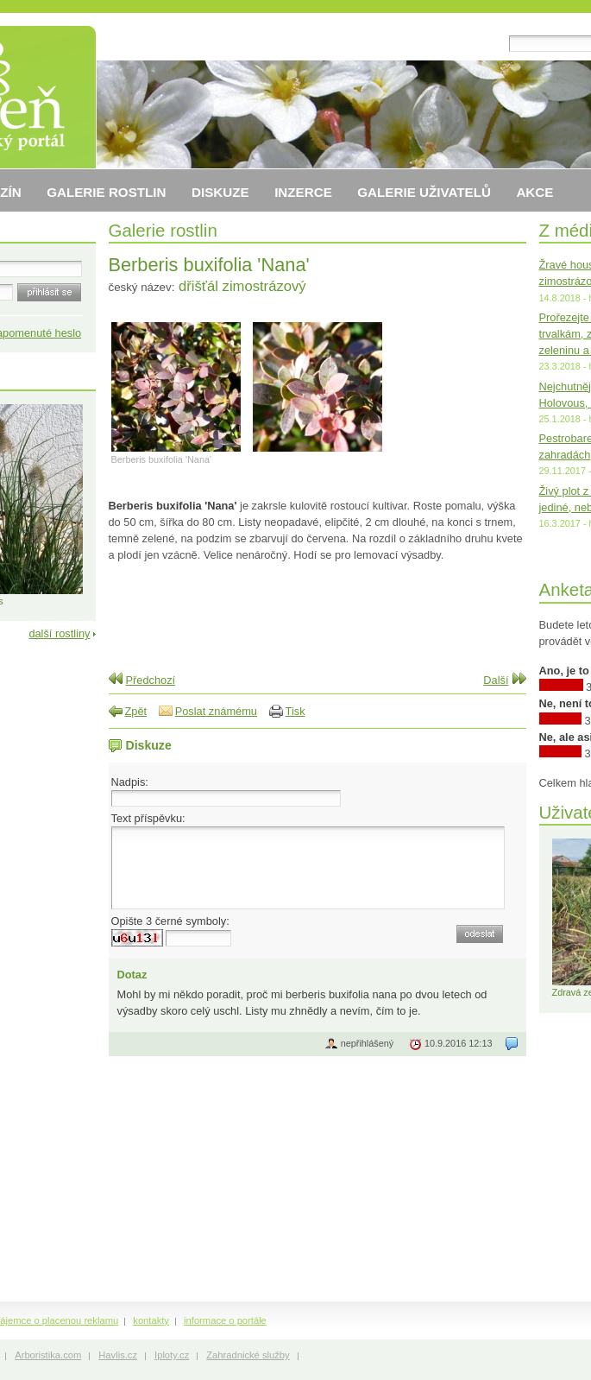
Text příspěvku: (148, 818)
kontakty (151, 1320)
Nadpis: (129, 781)
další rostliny (59, 633)
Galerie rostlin (163, 230)
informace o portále (225, 1320)
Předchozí (151, 680)
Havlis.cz (117, 1355)
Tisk (295, 711)
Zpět (136, 711)
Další (495, 680)
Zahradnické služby (247, 1355)
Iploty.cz (171, 1355)
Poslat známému (216, 711)
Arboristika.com (48, 1355)
